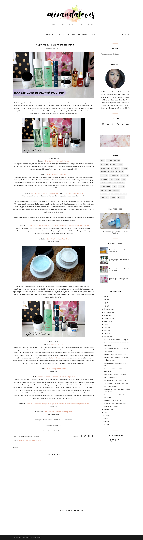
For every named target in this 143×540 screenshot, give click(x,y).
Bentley (117, 161)
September (107, 318)
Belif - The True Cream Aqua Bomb (58, 239)
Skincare (39, 440)
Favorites (119, 172)
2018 (104, 306)
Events (103, 172)
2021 (104, 297)
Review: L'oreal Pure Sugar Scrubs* (115, 354)
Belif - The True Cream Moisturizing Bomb (58, 412)
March (106, 336)
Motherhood (105, 186)
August (106, 321)
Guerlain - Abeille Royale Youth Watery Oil (45, 193)
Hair (111, 179)
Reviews (32, 440)
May (105, 330)
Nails (114, 186)
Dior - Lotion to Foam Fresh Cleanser (57, 161)
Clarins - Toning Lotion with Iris (56, 174)
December (107, 309)
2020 (104, 300)
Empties (124, 168)
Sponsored (105, 194)
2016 (104, 419)
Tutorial (120, 197)
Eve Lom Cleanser (57, 344)
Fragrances (114, 175)
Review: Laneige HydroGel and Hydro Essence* (115, 232)
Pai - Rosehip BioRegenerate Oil (73, 193)
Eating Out (115, 168)
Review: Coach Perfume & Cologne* (116, 340)
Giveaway (104, 179)
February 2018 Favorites (112, 400)
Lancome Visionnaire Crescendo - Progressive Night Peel (56, 377)
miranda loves (21, 537)
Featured (22, 440)
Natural (122, 186)
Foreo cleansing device (58, 358)
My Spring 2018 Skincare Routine (115, 380)
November (107, 312)
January (107, 412)
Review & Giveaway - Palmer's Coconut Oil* (119, 269)
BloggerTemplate (36, 537)
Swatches (104, 197)
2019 (104, 303)
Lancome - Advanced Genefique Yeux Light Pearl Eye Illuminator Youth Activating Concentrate (58, 225)
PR (27, 440)
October (107, 315)
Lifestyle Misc (106, 183)
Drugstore (105, 168)
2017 (104, 415)
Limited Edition (118, 183)
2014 (104, 425)
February (107, 409)
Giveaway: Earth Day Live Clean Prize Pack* (119, 260)
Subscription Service (118, 194)
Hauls (117, 179)
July (105, 324)
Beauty (109, 161)
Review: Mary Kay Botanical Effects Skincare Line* (118, 279)
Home (123, 179)
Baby (102, 161)
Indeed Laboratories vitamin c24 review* (118, 250)
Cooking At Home (116, 164)
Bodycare (104, 164)
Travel (112, 197)
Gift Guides (125, 175)
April (106, 333)
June (105, 327)
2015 (104, 422)
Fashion (111, 172)
